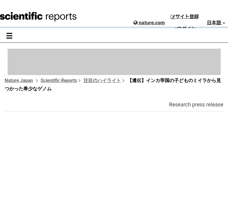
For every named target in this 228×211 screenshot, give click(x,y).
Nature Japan (19, 80)
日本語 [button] (216, 22)
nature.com (149, 22)
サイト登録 (185, 16)
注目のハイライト (102, 80)
